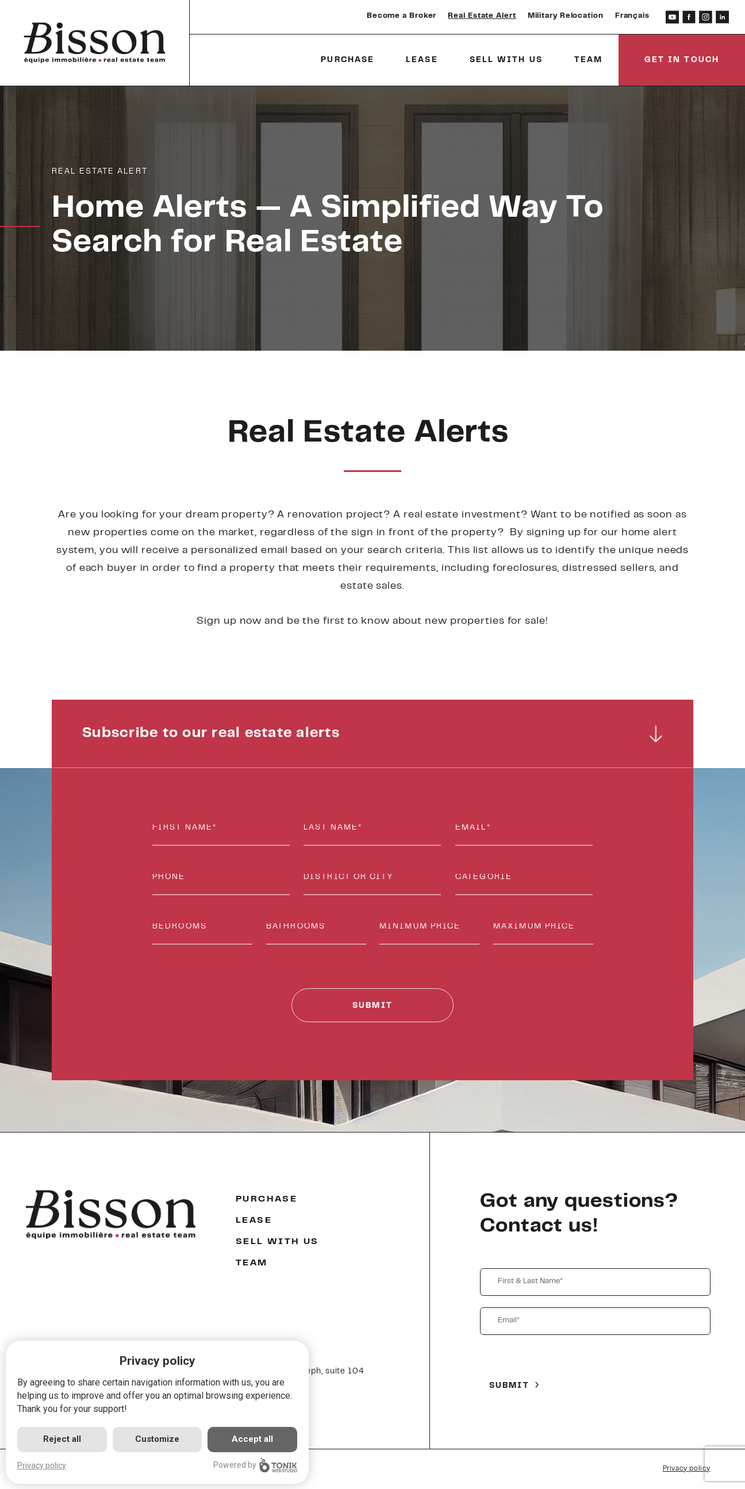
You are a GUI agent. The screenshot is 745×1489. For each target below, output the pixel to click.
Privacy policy (687, 1469)
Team (588, 60)
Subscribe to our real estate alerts (373, 734)
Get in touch (681, 60)
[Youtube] (672, 17)
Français (632, 16)
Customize (157, 1439)
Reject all (62, 1439)
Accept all (252, 1439)
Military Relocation (566, 16)
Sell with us (506, 60)
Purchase (347, 60)
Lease (422, 60)
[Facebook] (689, 17)
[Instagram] (705, 17)
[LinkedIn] (722, 17)
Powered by (255, 1465)
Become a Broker (402, 16)
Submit (372, 1006)
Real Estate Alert (482, 16)
